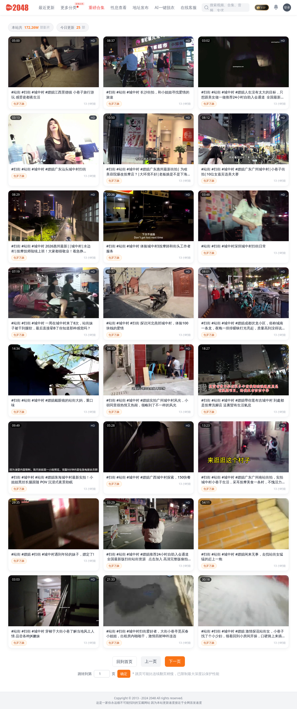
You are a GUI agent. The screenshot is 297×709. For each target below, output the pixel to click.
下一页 (175, 661)
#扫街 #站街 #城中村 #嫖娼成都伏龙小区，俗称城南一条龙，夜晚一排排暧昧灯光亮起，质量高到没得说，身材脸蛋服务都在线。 (243, 328)
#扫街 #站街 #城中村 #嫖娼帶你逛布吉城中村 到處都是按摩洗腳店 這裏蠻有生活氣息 (242, 403)
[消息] (276, 7)
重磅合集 (97, 7)
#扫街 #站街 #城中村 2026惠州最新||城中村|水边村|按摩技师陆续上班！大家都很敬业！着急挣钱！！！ (51, 251)
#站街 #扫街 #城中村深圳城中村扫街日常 (233, 246)
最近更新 (47, 7)
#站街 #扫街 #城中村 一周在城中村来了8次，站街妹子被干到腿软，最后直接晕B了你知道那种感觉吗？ (52, 325)
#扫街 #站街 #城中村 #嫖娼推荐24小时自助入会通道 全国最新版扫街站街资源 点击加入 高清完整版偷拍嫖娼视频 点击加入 (147, 559)
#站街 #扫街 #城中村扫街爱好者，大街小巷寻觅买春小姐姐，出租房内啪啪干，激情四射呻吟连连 (147, 634)
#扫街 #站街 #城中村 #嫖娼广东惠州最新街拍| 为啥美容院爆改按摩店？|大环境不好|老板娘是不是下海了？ (146, 174)
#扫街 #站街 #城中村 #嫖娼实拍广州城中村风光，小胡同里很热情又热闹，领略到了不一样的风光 (147, 403)
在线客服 (189, 7)
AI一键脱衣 (165, 7)
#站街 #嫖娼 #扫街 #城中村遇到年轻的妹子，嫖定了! (52, 554)
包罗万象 (19, 103)
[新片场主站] (18, 7)
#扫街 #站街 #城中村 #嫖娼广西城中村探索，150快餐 (148, 477)
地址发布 (141, 7)
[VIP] (261, 7)
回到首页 (125, 661)
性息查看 (119, 7)
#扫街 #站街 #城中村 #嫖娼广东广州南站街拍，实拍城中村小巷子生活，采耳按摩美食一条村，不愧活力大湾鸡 (243, 482)
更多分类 (69, 7)
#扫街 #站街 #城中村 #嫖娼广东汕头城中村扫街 (48, 169)
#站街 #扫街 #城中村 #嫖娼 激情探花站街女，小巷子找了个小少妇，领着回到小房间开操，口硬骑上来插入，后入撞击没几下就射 (242, 636)
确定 (123, 673)
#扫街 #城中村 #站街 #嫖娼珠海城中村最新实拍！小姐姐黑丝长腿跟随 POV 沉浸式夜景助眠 (52, 480)
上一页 (151, 661)
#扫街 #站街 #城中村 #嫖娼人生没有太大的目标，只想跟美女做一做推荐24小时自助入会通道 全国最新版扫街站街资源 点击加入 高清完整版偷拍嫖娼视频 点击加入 (242, 99)
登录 (287, 7)
